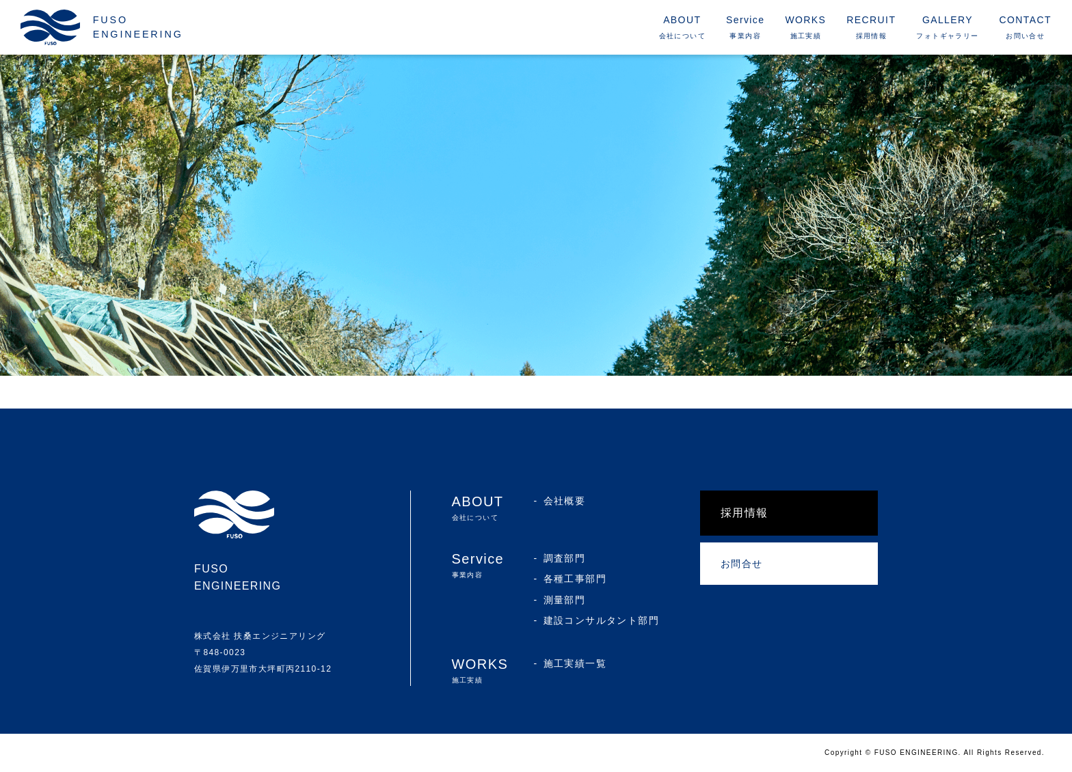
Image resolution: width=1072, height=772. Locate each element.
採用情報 (744, 513)
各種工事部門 (575, 578)
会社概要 (565, 500)
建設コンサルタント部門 (601, 620)
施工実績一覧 (575, 663)
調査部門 (565, 558)
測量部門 (565, 599)
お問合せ (742, 563)
